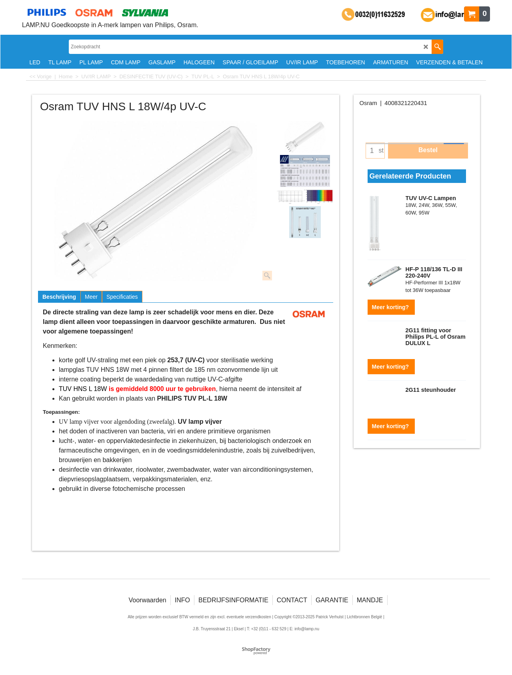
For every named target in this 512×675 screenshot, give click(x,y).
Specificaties (122, 297)
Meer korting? (391, 307)
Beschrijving (59, 297)
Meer (91, 297)
